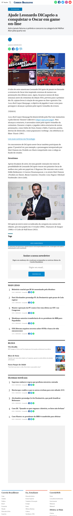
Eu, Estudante (32, 493)
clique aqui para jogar (45, 120)
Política (4, 501)
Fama (51, 496)
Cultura (28, 511)
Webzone (52, 504)
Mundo (3, 509)
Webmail (52, 506)
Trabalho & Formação (31, 501)
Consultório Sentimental (56, 498)
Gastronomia (53, 501)
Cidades (4, 498)
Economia (4, 506)
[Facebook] (59, 3)
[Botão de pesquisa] (10, 2)
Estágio (28, 504)
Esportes (4, 514)
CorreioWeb (55, 493)
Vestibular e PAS (30, 514)
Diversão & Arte (6, 511)
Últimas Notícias (30, 509)
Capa (3, 496)
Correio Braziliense (10, 493)
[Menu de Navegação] (5, 2)
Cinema (52, 513)
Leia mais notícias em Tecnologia (21, 139)
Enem (27, 506)
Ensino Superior (30, 498)
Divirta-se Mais (56, 510)
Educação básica (30, 496)
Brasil (3, 504)
